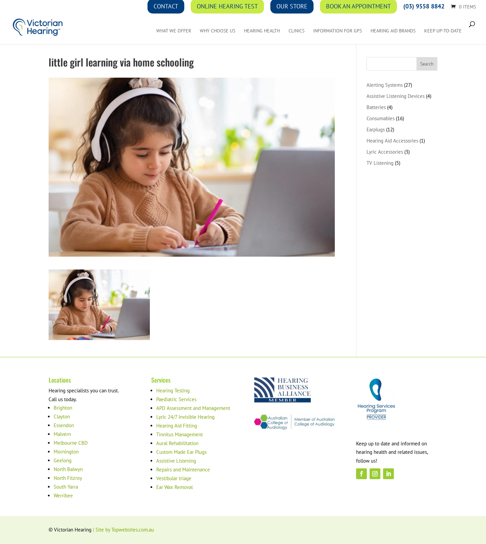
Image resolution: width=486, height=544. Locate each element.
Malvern (62, 434)
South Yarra (66, 487)
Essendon (64, 425)
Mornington (66, 451)
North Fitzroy (68, 478)
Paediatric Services (176, 399)
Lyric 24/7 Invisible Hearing (185, 417)
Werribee (63, 495)
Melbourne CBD (71, 443)
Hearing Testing (173, 390)
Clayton (62, 416)
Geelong (63, 460)
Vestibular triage (173, 478)
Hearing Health (262, 31)
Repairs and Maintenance (183, 469)
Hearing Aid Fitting (176, 425)
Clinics (296, 31)
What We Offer (173, 31)
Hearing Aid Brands (393, 31)
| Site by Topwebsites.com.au (123, 529)
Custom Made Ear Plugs (181, 452)
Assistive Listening (176, 461)
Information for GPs (337, 31)
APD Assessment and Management (193, 408)
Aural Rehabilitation (177, 443)
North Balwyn (68, 469)
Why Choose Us (217, 31)
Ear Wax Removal (174, 487)
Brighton (63, 408)
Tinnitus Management (179, 434)
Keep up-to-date (443, 31)
